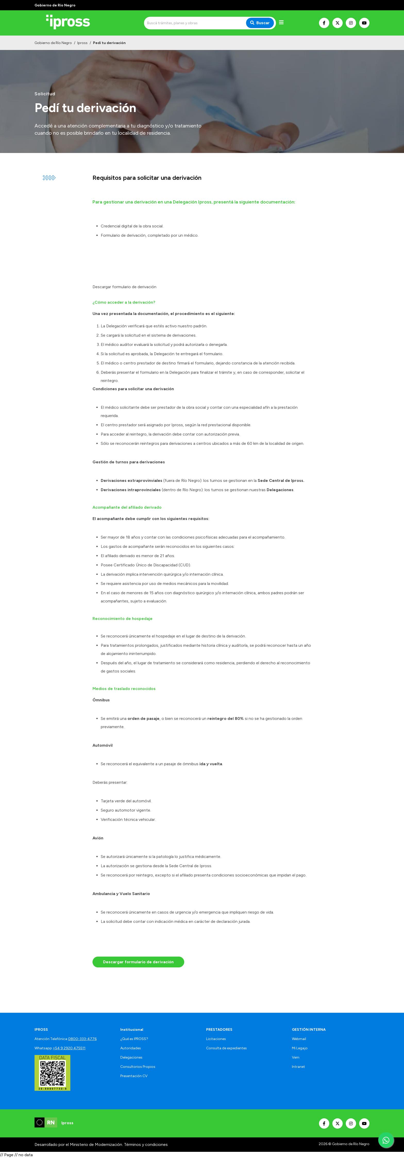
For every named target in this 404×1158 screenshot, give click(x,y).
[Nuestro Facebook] (324, 23)
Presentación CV (134, 1076)
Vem (295, 1057)
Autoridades (130, 1048)
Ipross (82, 43)
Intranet (298, 1067)
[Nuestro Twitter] (337, 23)
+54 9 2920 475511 (69, 1048)
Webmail (299, 1039)
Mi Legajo (300, 1048)
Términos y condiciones (146, 1144)
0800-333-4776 (82, 1039)
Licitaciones (216, 1039)
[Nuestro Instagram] (351, 23)
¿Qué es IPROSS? (134, 1039)
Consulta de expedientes (226, 1048)
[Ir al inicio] (72, 22)
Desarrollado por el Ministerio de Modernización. (79, 1144)
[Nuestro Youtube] (364, 23)
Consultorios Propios (137, 1067)
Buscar (260, 22)
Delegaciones (131, 1057)
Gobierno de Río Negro (53, 43)
